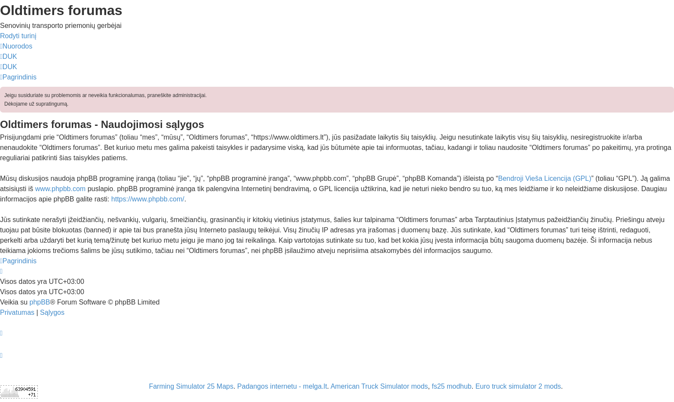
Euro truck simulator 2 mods (518, 386)
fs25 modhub (452, 386)
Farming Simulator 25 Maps (191, 386)
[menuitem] (8, 56)
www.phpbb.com (60, 188)
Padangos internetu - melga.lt (282, 386)
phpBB (39, 302)
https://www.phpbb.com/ (147, 199)
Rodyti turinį (18, 36)
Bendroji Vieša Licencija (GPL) (544, 178)
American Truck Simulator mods (379, 386)
